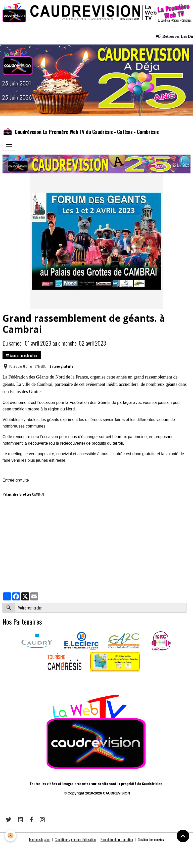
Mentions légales (39, 839)
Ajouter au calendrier (21, 355)
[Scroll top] (183, 836)
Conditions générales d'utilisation (75, 839)
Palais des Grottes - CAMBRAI (27, 366)
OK (188, 608)
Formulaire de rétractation (117, 839)
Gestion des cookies (151, 839)
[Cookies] (10, 835)
